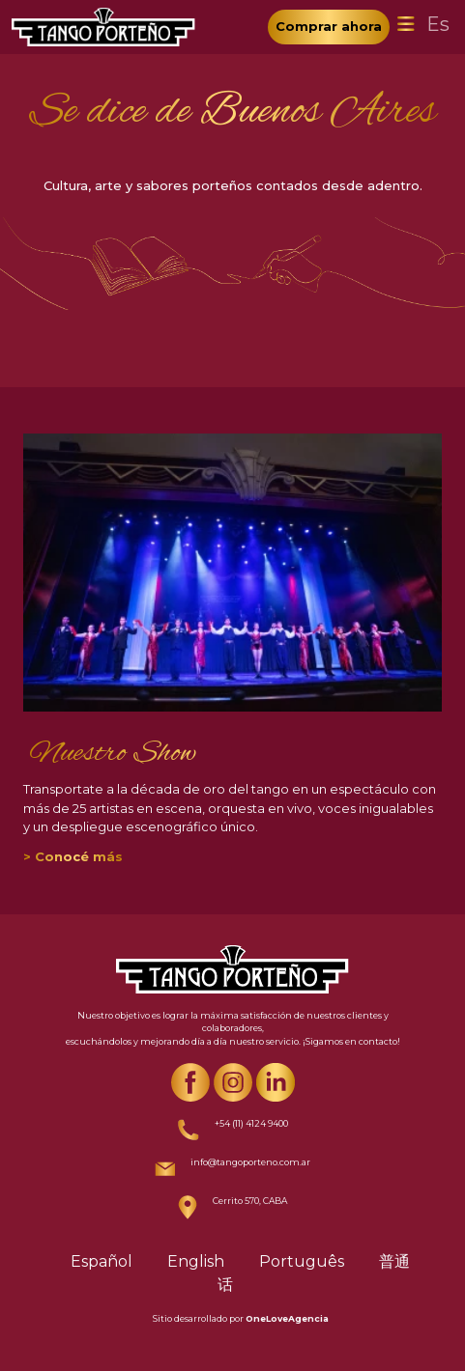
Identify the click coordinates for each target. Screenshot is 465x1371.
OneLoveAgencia (287, 1318)
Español (101, 1261)
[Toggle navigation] (406, 24)
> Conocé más (73, 856)
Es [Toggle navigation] (438, 24)
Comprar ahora (329, 26)
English (195, 1261)
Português (301, 1261)
